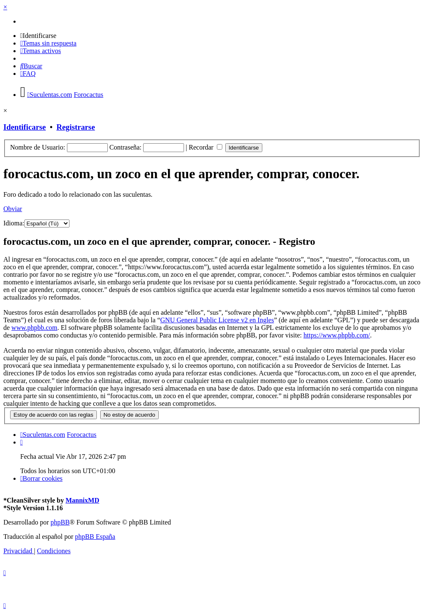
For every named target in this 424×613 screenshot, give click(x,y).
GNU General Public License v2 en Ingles (217, 320)
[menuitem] (38, 35)
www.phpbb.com (34, 327)
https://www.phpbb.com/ (337, 335)
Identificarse (24, 127)
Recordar (205, 147)
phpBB (60, 522)
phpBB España (95, 536)
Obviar (12, 208)
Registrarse (75, 127)
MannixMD (82, 500)
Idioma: (13, 223)
